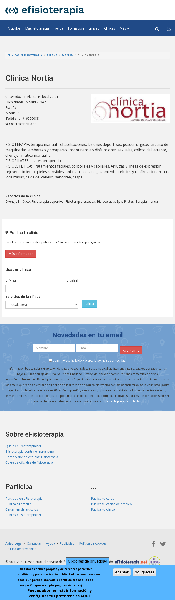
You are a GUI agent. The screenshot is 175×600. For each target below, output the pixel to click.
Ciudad (72, 281)
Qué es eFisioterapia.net (23, 446)
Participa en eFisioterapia (24, 498)
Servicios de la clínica (22, 296)
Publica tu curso (102, 498)
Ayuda (50, 543)
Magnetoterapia (37, 28)
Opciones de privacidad (87, 561)
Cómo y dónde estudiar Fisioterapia (31, 457)
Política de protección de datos (123, 401)
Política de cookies (93, 543)
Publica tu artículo (18, 504)
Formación (76, 28)
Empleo (94, 28)
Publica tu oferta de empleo (111, 504)
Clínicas (109, 28)
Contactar (34, 543)
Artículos (14, 28)
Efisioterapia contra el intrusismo (29, 451)
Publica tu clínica (103, 509)
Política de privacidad (20, 549)
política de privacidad (111, 361)
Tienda (58, 28)
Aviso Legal (13, 543)
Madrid (67, 55)
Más (124, 28)
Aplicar (89, 303)
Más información (20, 254)
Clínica (10, 281)
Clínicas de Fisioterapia (24, 55)
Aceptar (122, 572)
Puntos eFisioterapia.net (23, 515)
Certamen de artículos (21, 509)
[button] (169, 28)
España (52, 55)
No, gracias (144, 572)
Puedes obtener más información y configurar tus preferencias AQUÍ (60, 593)
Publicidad (67, 543)
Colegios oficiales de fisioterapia (29, 462)
